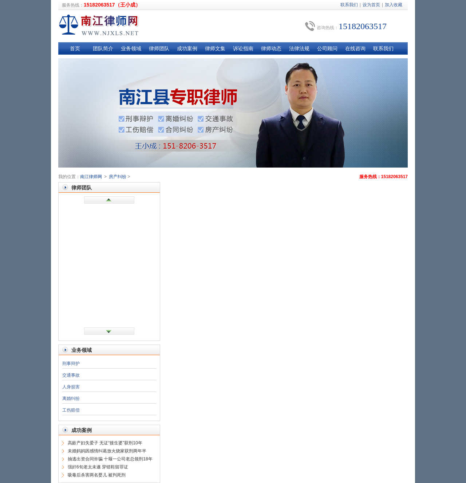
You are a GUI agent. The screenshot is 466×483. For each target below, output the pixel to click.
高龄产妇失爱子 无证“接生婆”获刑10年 (105, 442)
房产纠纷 (117, 176)
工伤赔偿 (71, 410)
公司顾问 (327, 48)
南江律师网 (91, 176)
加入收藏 (393, 4)
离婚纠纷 (71, 398)
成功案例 (187, 48)
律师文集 (215, 48)
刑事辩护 (71, 363)
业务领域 (131, 48)
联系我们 (349, 4)
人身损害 (71, 386)
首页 (75, 48)
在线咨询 (355, 48)
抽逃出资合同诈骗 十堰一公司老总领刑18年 (110, 459)
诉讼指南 (243, 48)
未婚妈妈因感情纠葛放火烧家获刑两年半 (107, 450)
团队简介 (103, 48)
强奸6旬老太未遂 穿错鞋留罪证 (98, 467)
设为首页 (371, 4)
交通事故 (71, 375)
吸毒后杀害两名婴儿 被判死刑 (97, 475)
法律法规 (299, 48)
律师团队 (159, 48)
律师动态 (271, 48)
